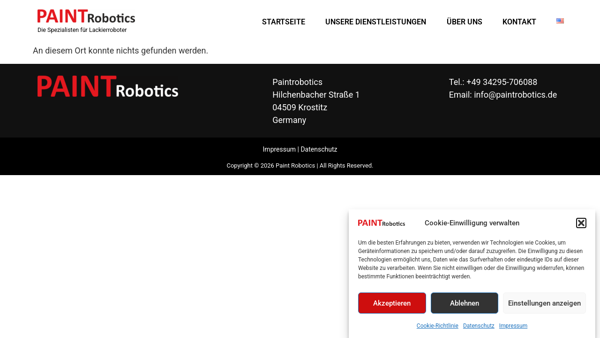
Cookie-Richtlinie (437, 327)
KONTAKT (519, 21)
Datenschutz (479, 327)
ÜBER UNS (464, 21)
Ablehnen (464, 304)
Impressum (513, 327)
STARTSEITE (283, 21)
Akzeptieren (392, 304)
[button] (581, 224)
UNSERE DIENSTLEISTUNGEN (375, 21)
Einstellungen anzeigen (544, 304)
